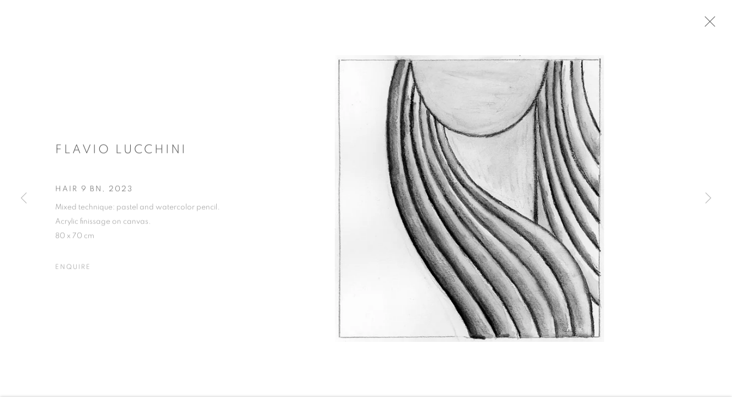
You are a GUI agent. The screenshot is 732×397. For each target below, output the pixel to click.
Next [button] (708, 198)
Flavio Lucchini (121, 153)
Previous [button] (23, 198)
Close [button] (718, 25)
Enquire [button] (72, 270)
